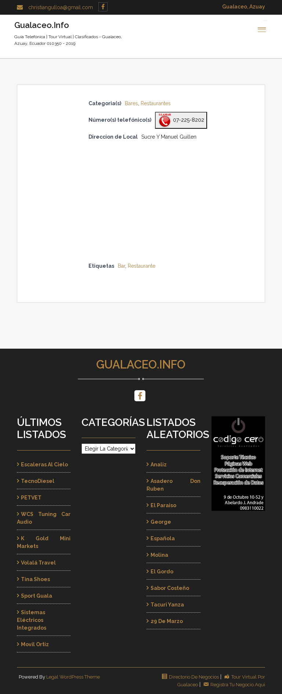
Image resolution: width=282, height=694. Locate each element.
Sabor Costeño (170, 588)
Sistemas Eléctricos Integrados (31, 620)
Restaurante (141, 266)
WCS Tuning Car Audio (44, 518)
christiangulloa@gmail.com (60, 7)
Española (163, 538)
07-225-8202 (181, 120)
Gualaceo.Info (140, 364)
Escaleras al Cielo (44, 464)
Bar (121, 266)
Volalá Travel (38, 563)
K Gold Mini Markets (44, 542)
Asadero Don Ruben (173, 485)
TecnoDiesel (37, 481)
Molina (159, 555)
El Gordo (162, 571)
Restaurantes (156, 103)
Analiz (159, 464)
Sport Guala (36, 596)
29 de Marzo (167, 621)
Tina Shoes (35, 579)
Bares (131, 103)
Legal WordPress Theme (73, 677)
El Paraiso (163, 505)
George (161, 522)
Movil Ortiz (35, 644)
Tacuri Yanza (167, 605)
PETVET (31, 498)
